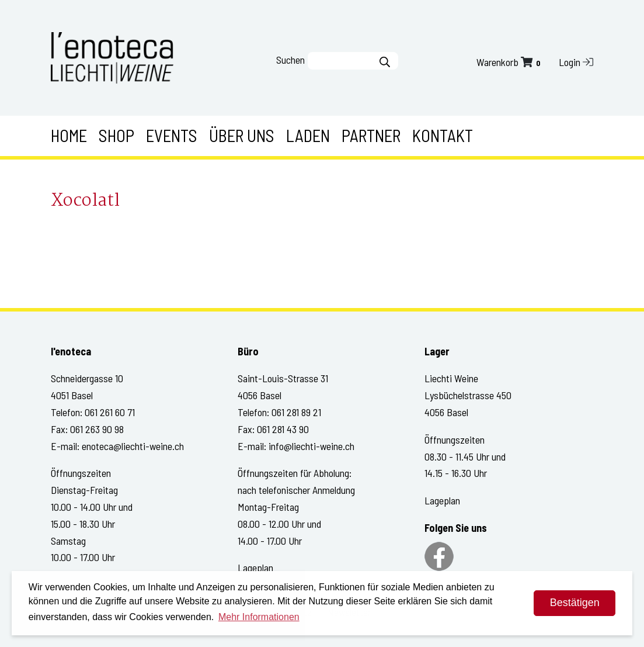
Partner (371, 135)
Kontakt (442, 135)
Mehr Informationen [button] (259, 617)
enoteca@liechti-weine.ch (133, 446)
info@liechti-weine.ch (311, 446)
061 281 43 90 (283, 429)
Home (69, 135)
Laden (308, 135)
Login (576, 62)
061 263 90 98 (97, 429)
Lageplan (255, 567)
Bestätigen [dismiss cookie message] (575, 602)
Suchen (290, 59)
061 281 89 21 (296, 412)
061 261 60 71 (110, 412)
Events (171, 135)
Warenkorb (509, 62)
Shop (116, 135)
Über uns (241, 135)
